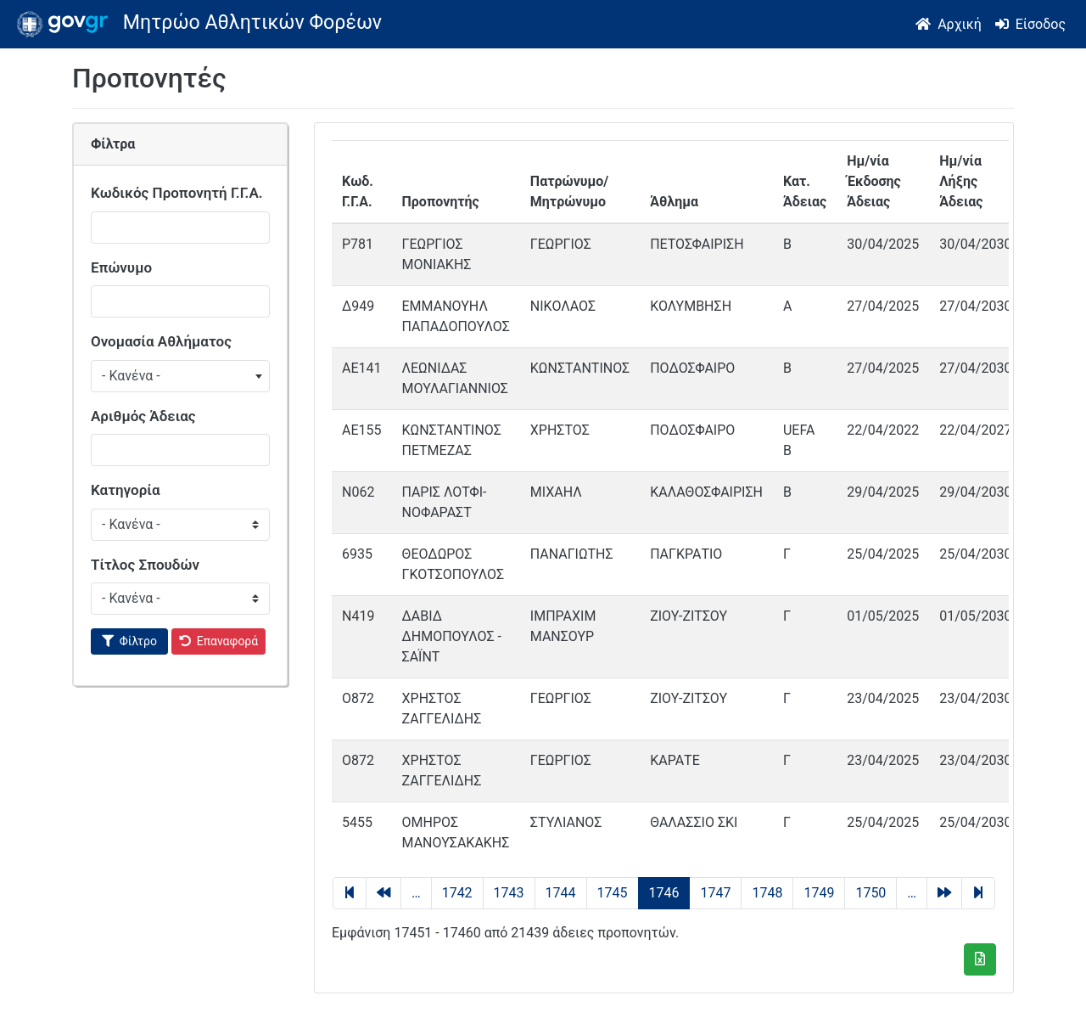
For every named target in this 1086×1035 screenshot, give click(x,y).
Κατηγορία (125, 489)
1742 (457, 893)
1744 (561, 893)
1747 (715, 893)
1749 (818, 893)
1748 (767, 893)
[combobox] (180, 376)
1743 (509, 893)
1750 (870, 893)
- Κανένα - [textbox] (131, 376)
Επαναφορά (228, 641)
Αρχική (960, 24)
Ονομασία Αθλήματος (161, 341)
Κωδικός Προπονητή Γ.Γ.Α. (177, 192)
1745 (612, 893)
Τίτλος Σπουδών (145, 564)
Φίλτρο (138, 641)
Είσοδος (1041, 24)
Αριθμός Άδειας (143, 416)
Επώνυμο (121, 267)
